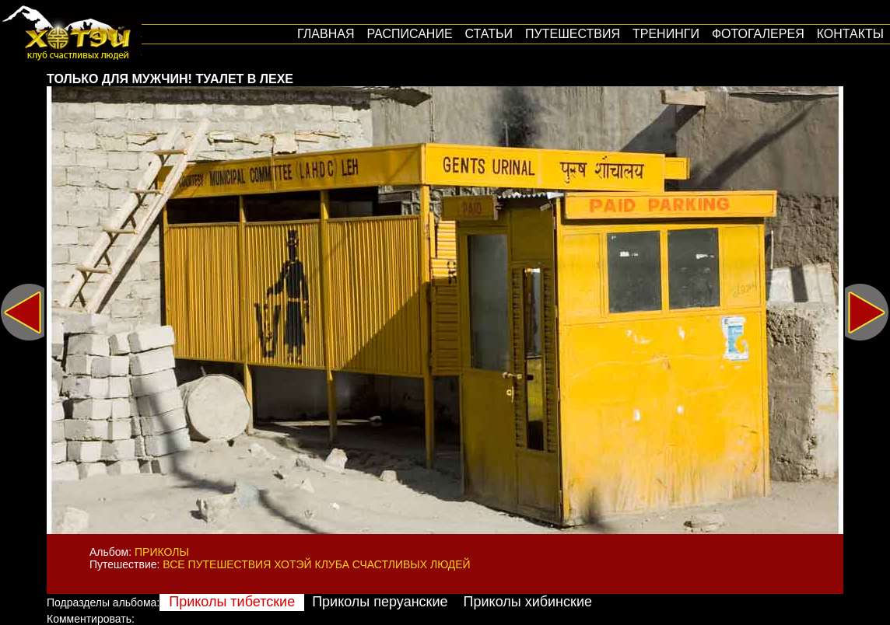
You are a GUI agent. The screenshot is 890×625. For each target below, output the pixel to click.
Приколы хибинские (528, 601)
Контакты (850, 33)
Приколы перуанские (379, 601)
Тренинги (665, 33)
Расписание (409, 33)
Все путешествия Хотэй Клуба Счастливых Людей (316, 564)
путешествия (572, 33)
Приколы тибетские (232, 601)
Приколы (162, 552)
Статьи (489, 33)
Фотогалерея (758, 33)
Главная (325, 33)
